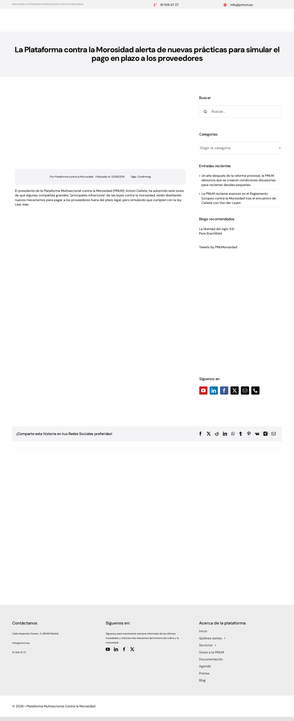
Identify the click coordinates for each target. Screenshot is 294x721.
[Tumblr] (241, 434)
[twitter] (132, 649)
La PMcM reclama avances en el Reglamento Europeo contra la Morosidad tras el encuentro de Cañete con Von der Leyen (239, 198)
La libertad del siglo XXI (216, 229)
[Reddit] (217, 434)
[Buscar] (205, 111)
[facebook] (124, 649)
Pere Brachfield (210, 233)
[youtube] (108, 649)
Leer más (22, 204)
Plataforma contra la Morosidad (74, 176)
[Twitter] (235, 390)
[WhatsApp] (233, 434)
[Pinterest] (249, 434)
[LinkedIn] (214, 390)
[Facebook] (224, 390)
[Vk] (257, 434)
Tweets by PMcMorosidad (218, 247)
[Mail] (245, 390)
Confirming (144, 176)
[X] (209, 434)
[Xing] (265, 434)
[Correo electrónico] (274, 434)
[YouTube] (203, 390)
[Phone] (255, 390)
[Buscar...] (240, 111)
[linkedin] (116, 649)
